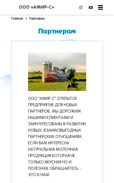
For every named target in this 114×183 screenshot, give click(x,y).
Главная (17, 18)
